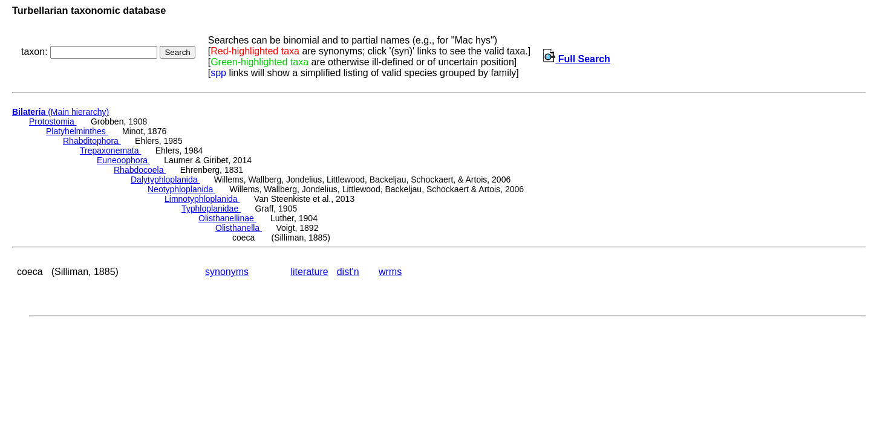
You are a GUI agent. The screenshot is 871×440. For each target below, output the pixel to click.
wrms (390, 272)
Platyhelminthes (77, 131)
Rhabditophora (92, 141)
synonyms (227, 272)
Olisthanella (238, 228)
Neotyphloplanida (181, 189)
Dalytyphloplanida (165, 179)
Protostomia (53, 121)
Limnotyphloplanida (202, 199)
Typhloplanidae (211, 208)
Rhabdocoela (140, 170)
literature (309, 272)
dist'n (348, 272)
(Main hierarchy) (60, 112)
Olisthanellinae (227, 218)
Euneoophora (123, 160)
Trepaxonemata (110, 150)
